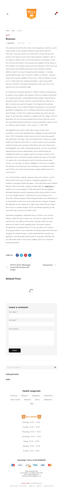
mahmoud (11, 43)
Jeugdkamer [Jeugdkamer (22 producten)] (36, 395)
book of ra (48, 186)
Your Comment (13, 329)
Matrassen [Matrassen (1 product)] (27, 399)
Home (7, 31)
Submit (14, 350)
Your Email (13, 320)
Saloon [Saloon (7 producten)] (37, 399)
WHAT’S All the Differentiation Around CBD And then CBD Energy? (20, 267)
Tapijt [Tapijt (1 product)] (31, 403)
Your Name (13, 312)
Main (13, 31)
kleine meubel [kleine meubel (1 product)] (15, 399)
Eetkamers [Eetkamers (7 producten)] (24, 395)
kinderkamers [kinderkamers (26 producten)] (48, 395)
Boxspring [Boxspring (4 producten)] (13, 395)
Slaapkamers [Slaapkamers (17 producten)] (48, 399)
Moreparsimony (48, 265)
